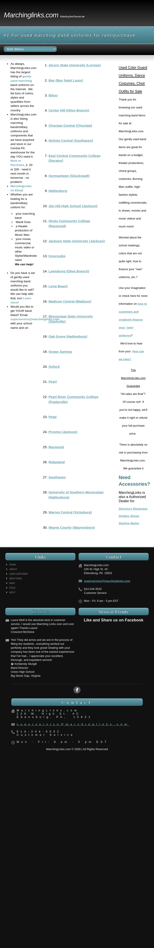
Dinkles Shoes (129, 516)
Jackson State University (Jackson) (77, 241)
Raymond (56, 447)
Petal (52, 417)
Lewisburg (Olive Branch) (69, 271)
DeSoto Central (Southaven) (71, 140)
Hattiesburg (58, 191)
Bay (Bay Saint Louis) (66, 80)
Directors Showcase (133, 508)
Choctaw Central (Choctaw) (70, 125)
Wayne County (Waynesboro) (72, 527)
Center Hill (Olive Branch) (69, 110)
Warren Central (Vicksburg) (70, 512)
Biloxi (53, 95)
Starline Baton (129, 523)
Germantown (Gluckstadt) (69, 176)
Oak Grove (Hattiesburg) (68, 336)
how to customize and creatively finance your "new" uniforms (133, 319)
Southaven (57, 477)
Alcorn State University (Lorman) (75, 65)
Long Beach (58, 286)
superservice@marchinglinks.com (34, 319)
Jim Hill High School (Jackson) (73, 206)
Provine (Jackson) (63, 432)
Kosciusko (57, 256)
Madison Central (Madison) (70, 301)
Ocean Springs (60, 351)
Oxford (54, 366)
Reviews (40, 611)
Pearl (53, 381)
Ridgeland (57, 462)
